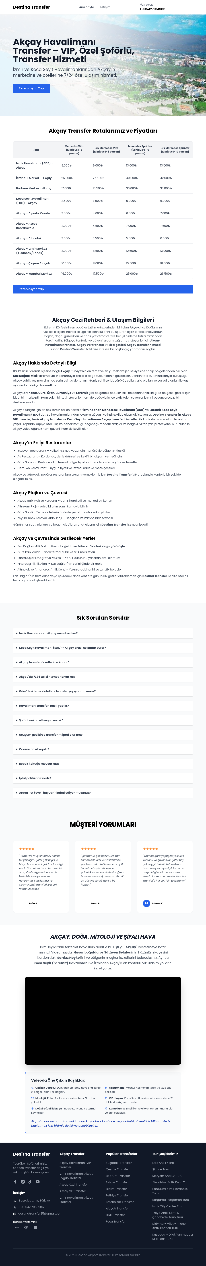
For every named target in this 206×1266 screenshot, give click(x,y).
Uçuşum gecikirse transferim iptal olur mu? (51, 735)
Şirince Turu (160, 1169)
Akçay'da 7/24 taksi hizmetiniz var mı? (47, 677)
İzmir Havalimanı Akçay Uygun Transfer (76, 1176)
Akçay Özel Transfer (73, 1184)
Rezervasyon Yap (31, 88)
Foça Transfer (115, 1221)
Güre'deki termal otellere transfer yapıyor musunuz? (57, 691)
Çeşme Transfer (117, 1169)
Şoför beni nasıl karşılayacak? (41, 720)
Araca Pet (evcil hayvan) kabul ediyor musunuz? (55, 793)
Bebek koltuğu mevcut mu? (39, 764)
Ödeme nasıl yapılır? (34, 749)
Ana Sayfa (86, 7)
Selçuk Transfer (117, 1182)
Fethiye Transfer (117, 1195)
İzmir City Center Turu (167, 1206)
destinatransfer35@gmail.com (40, 1213)
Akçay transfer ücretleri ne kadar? (44, 662)
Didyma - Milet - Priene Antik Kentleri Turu (169, 1226)
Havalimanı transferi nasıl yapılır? (44, 706)
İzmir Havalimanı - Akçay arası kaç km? (48, 633)
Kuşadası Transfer (119, 1163)
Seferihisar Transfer (120, 1202)
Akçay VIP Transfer (72, 1191)
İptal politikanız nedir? (35, 778)
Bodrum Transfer (118, 1176)
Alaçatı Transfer (117, 1208)
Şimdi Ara (180, 7)
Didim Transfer (116, 1189)
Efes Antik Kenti (163, 1163)
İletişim (105, 7)
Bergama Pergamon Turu (170, 1200)
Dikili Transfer (115, 1215)
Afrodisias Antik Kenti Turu (170, 1182)
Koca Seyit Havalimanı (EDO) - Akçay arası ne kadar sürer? (62, 648)
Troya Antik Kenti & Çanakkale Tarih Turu (167, 1215)
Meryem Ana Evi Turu (167, 1176)
